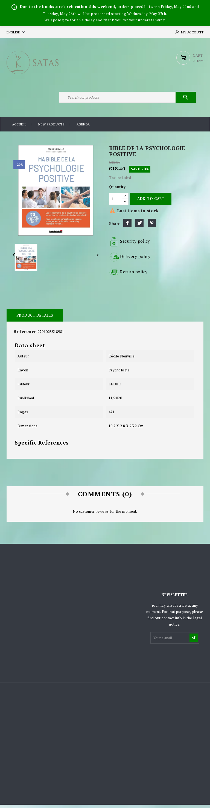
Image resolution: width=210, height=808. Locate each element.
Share (127, 226)
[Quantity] (115, 202)
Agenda (83, 127)
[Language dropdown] (16, 32)
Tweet (139, 226)
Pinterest (152, 226)
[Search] (127, 99)
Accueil (19, 127)
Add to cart (150, 201)
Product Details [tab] (34, 318)
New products (51, 127)
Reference (25, 334)
